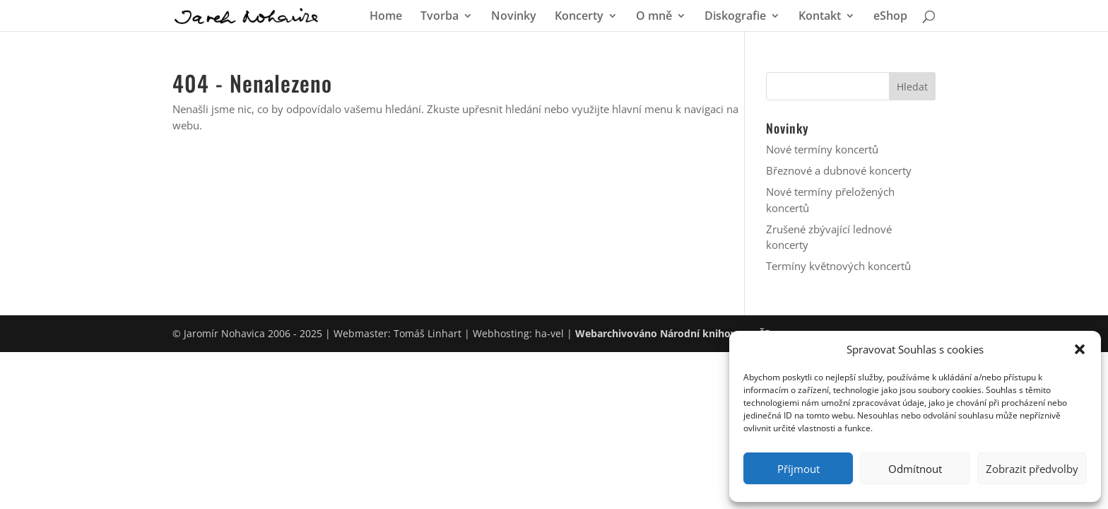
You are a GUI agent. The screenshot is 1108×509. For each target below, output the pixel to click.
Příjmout (798, 469)
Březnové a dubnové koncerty (839, 170)
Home (386, 17)
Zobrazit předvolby (1032, 469)
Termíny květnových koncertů (838, 266)
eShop (890, 17)
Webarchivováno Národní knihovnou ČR (673, 333)
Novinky (513, 17)
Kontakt (819, 17)
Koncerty (579, 17)
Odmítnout (915, 469)
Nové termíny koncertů (822, 149)
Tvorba (439, 17)
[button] (1080, 349)
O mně (654, 17)
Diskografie (735, 17)
